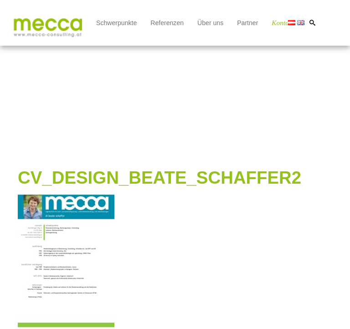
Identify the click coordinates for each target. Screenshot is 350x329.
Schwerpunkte (116, 23)
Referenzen (167, 23)
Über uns (210, 23)
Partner (247, 23)
